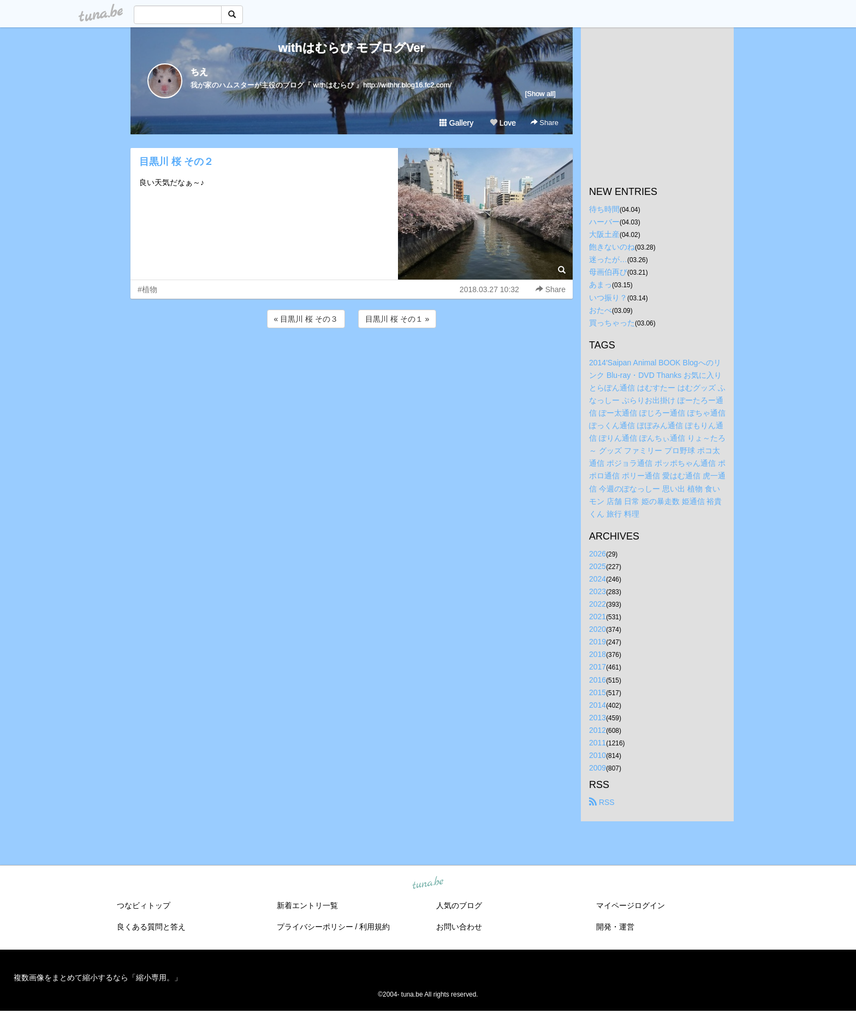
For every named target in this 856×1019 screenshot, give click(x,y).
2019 (597, 641)
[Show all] (540, 94)
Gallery (456, 123)
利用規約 (374, 926)
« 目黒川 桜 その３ (306, 319)
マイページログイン (630, 905)
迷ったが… (608, 259)
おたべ (600, 310)
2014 (597, 705)
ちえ (199, 71)
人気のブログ (459, 905)
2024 (597, 578)
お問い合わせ (459, 926)
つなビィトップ (143, 905)
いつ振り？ (608, 297)
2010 (597, 755)
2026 (597, 553)
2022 (597, 604)
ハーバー (604, 221)
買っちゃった (612, 322)
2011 (597, 742)
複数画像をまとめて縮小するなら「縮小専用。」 (98, 977)
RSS (602, 802)
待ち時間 (604, 209)
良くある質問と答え (151, 926)
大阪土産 (604, 234)
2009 (597, 767)
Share (544, 123)
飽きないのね (612, 246)
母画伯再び (608, 272)
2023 (597, 591)
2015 (597, 692)
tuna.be (427, 883)
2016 (597, 680)
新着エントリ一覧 (307, 905)
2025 (597, 566)
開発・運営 (615, 926)
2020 (597, 629)
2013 (597, 717)
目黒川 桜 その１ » (397, 319)
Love (503, 123)
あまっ (600, 284)
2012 (597, 730)
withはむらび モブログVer (351, 48)
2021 (597, 616)
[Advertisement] (351, 359)
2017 (597, 666)
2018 (597, 654)
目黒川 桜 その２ (176, 161)
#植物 (147, 289)
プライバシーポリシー (315, 926)
